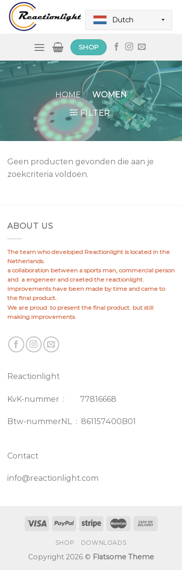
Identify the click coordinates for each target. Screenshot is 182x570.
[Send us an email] (142, 47)
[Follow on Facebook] (116, 47)
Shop (64, 542)
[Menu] (39, 47)
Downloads (104, 542)
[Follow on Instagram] (129, 47)
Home (68, 94)
